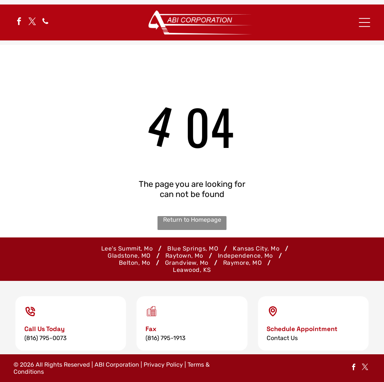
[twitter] (32, 22)
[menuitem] (129, 248)
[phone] (45, 22)
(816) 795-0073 (45, 338)
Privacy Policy (163, 364)
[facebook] (19, 22)
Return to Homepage (192, 219)
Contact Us (282, 338)
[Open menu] (364, 22)
